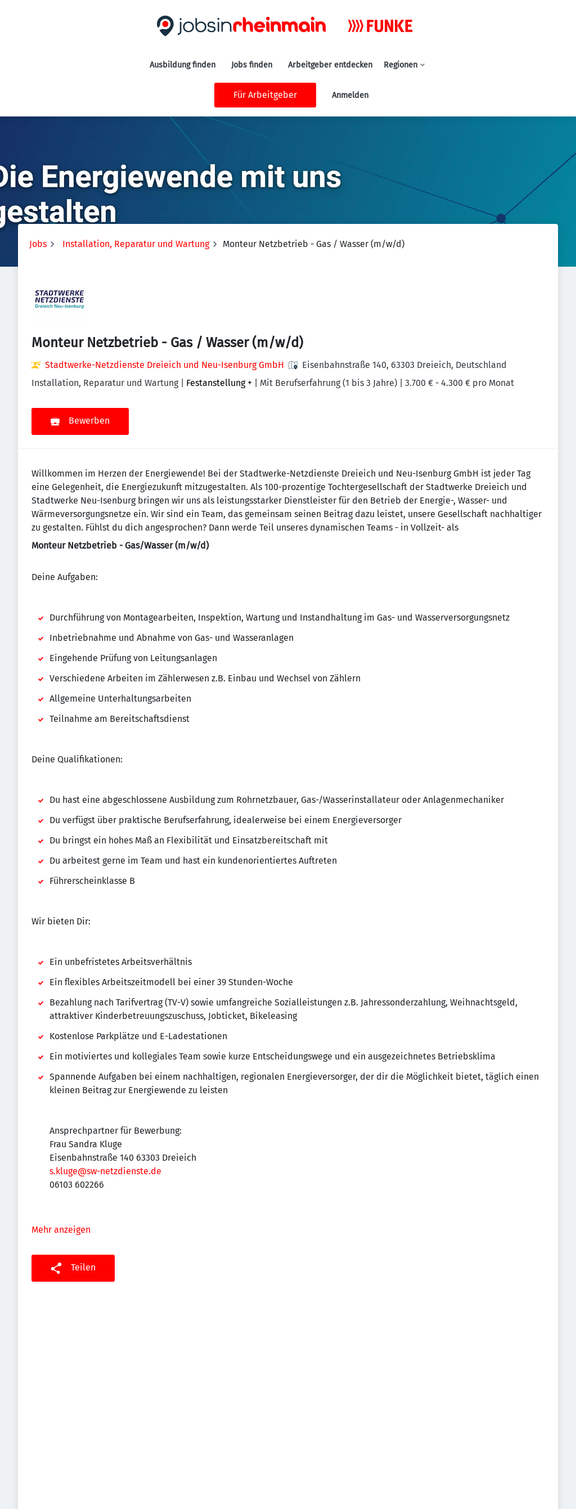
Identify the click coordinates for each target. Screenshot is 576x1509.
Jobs (38, 244)
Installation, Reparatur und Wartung (135, 244)
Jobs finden (251, 65)
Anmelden (350, 95)
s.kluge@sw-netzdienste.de (105, 1171)
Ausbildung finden (182, 65)
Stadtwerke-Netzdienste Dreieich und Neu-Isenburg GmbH (164, 365)
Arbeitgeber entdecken (330, 65)
